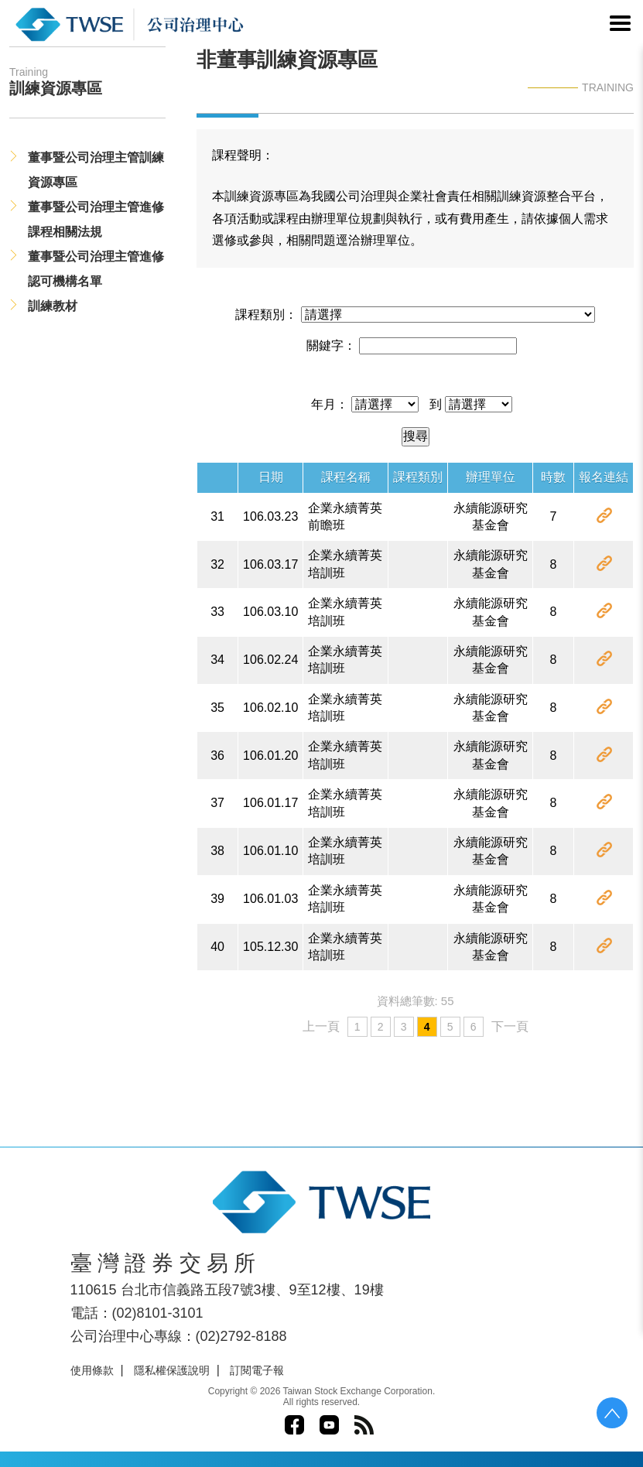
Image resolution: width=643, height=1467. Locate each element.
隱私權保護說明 (172, 1370)
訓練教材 (52, 306)
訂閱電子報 (257, 1370)
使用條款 (92, 1370)
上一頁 (321, 1026)
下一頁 (509, 1026)
